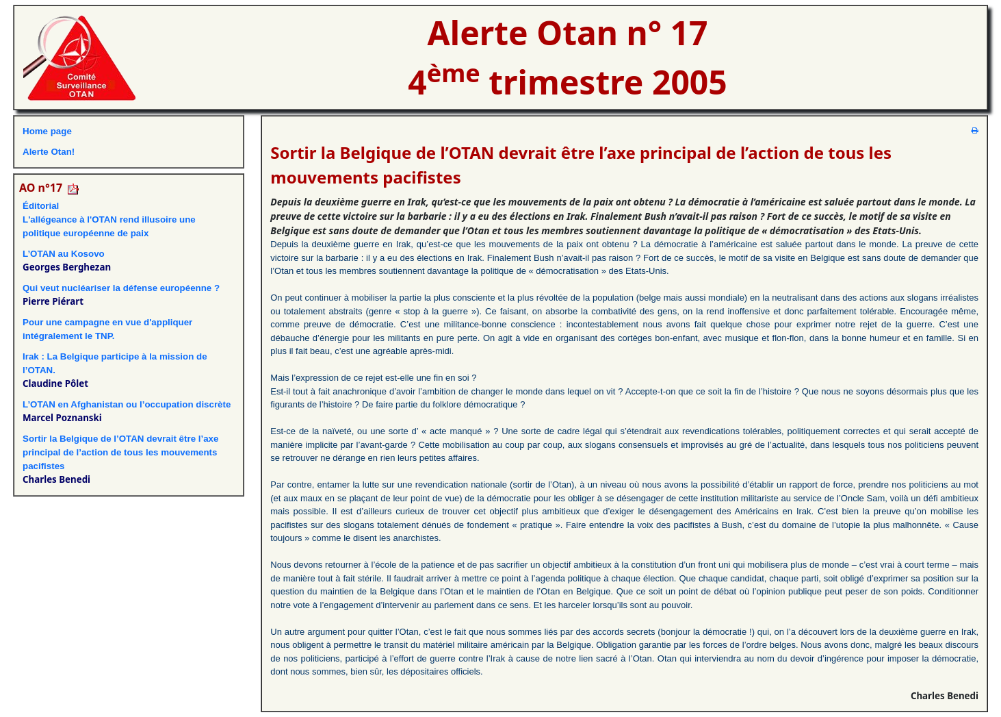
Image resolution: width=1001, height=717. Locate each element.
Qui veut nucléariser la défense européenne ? (121, 288)
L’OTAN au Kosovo (64, 254)
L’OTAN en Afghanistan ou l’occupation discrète (127, 404)
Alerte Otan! (49, 152)
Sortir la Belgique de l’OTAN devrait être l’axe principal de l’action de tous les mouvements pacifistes (120, 452)
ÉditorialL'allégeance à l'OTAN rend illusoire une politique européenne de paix (109, 219)
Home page (47, 131)
